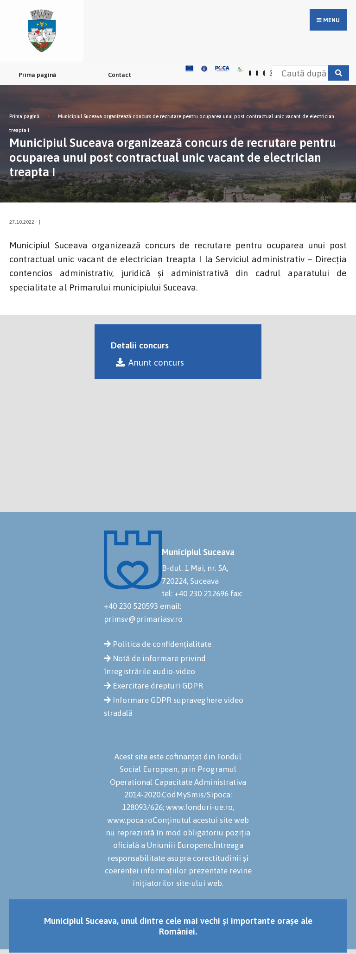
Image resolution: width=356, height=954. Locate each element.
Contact (119, 74)
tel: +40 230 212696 (195, 593)
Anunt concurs (149, 362)
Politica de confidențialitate (162, 644)
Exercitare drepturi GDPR (158, 685)
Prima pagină (37, 74)
